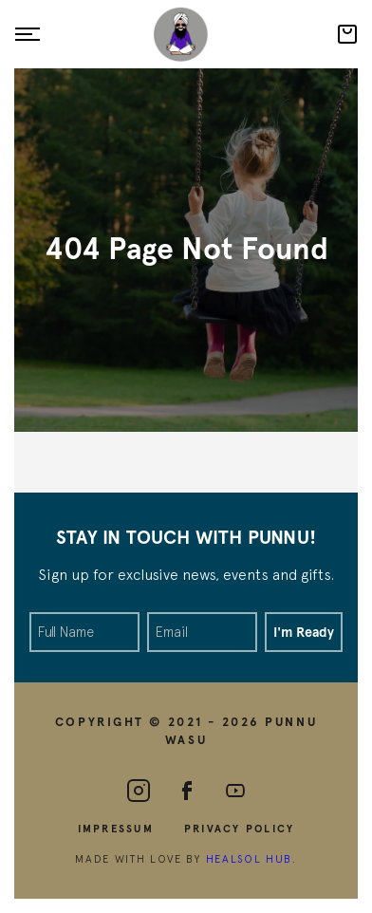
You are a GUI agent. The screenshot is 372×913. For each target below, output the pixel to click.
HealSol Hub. (251, 858)
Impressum (116, 828)
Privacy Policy (239, 828)
